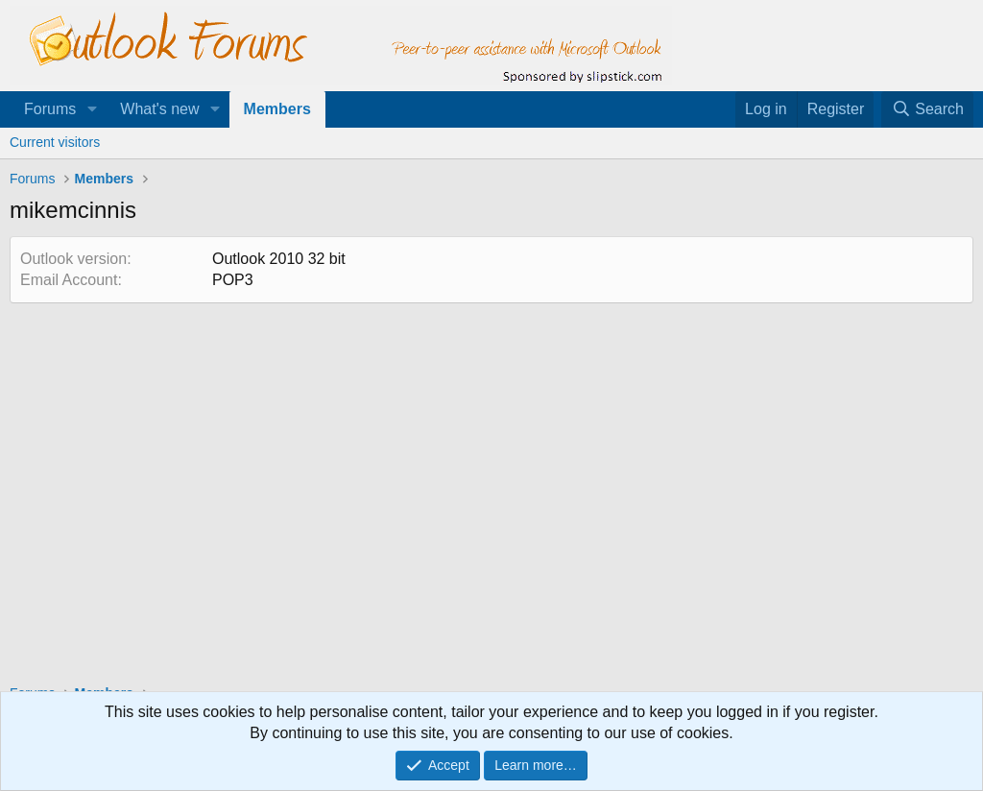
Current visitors (55, 142)
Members (277, 109)
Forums (50, 109)
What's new (159, 109)
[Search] (927, 109)
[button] (92, 109)
